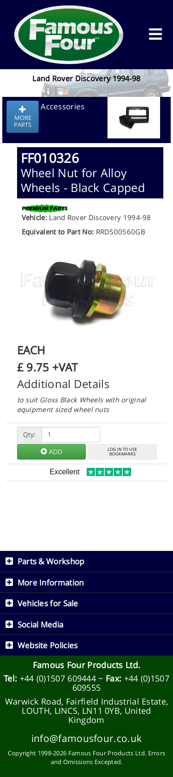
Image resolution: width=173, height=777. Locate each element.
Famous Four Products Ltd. (87, 664)
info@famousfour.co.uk (86, 738)
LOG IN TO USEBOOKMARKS (122, 451)
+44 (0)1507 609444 (58, 678)
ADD (51, 451)
